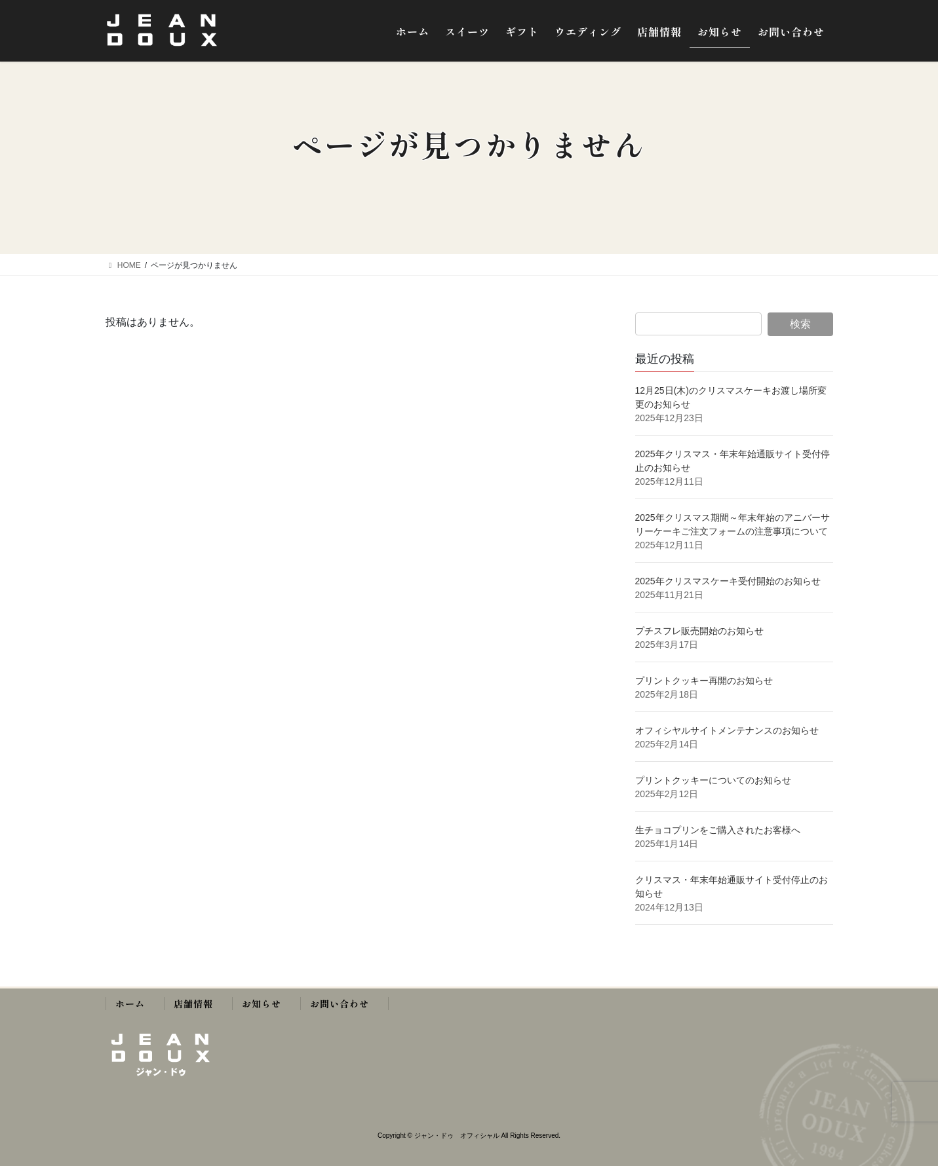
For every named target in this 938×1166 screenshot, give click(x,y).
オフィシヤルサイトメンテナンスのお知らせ (727, 730)
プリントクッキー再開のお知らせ (704, 680)
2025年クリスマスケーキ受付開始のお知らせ (729, 581)
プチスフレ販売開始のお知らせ (699, 631)
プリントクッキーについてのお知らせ (713, 780)
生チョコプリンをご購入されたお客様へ (717, 830)
